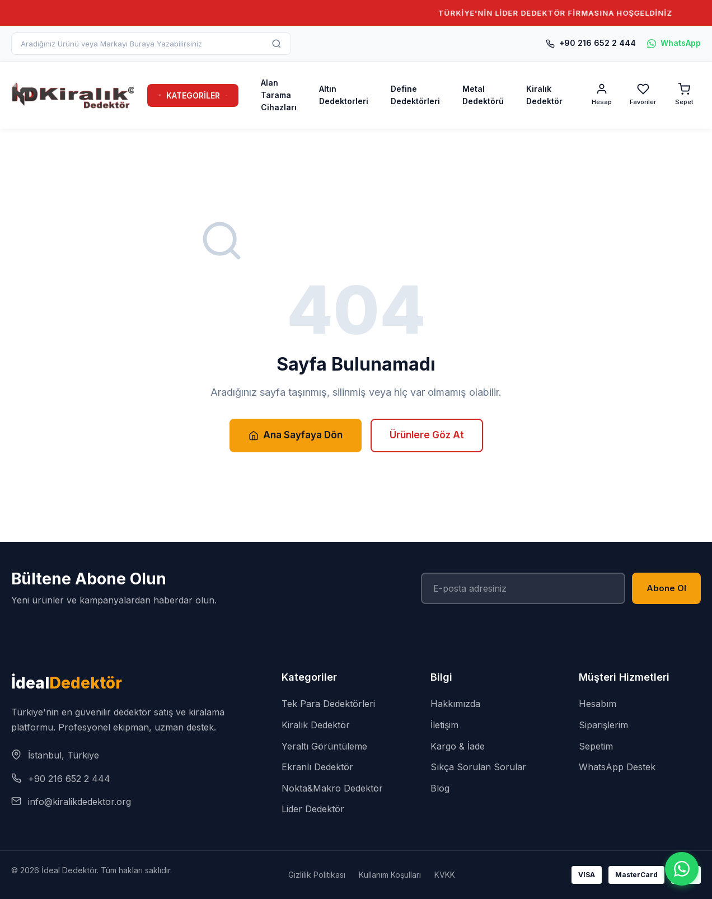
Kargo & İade (457, 746)
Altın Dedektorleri (343, 95)
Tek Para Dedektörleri (328, 703)
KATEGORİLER (192, 95)
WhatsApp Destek (617, 766)
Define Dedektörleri (415, 95)
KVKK (444, 874)
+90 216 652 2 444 (591, 43)
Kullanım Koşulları (390, 874)
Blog (439, 788)
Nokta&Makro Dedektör (332, 788)
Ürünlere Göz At (427, 435)
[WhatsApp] (682, 869)
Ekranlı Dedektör (317, 766)
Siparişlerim (603, 725)
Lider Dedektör (313, 808)
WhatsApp (674, 43)
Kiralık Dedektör (544, 95)
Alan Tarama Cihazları (279, 95)
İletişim (444, 725)
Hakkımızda (455, 703)
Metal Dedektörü (483, 95)
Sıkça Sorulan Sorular (478, 766)
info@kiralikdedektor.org (79, 801)
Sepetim (596, 746)
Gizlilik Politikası (316, 874)
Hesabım (597, 703)
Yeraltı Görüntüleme (324, 746)
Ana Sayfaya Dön (296, 435)
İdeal (66, 682)
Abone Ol (666, 588)
